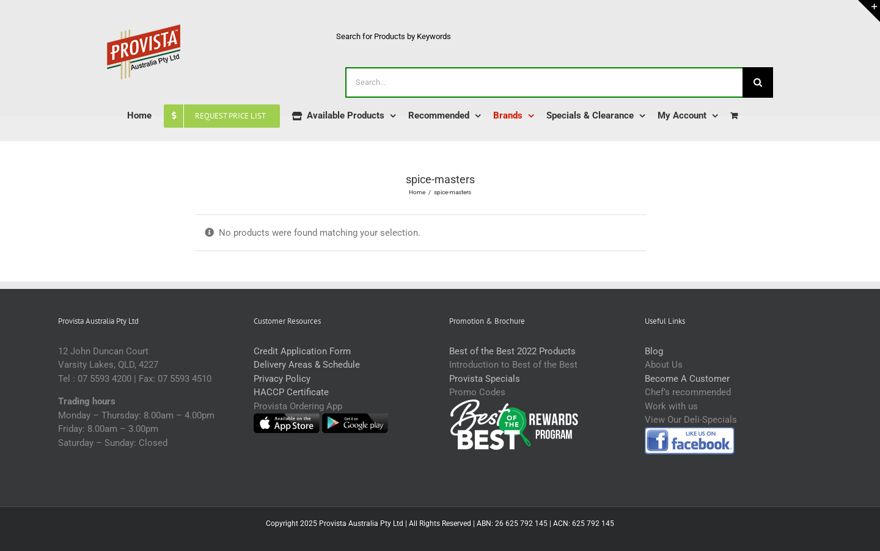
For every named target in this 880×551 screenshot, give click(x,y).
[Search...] (544, 82)
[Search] (758, 82)
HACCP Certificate (291, 392)
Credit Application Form (302, 351)
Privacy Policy (282, 378)
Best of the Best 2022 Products (512, 351)
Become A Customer (687, 378)
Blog (654, 351)
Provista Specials (484, 378)
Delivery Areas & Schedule (307, 364)
